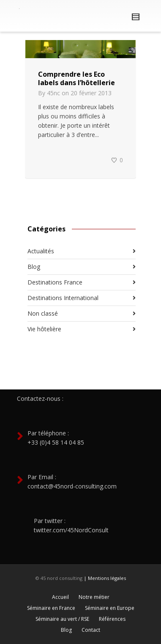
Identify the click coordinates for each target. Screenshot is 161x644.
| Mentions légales (105, 578)
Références (112, 619)
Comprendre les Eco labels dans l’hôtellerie (76, 78)
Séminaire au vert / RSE (62, 619)
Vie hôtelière (44, 329)
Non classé (42, 313)
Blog (33, 267)
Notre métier (94, 597)
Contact (91, 629)
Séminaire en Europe (109, 608)
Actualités (40, 251)
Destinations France (54, 282)
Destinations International (62, 298)
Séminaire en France (51, 608)
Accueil (60, 597)
